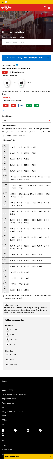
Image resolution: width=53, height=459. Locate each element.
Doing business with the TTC (13, 412)
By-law (4, 445)
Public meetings (8, 403)
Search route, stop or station (13, 37)
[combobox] (26, 42)
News (4, 416)
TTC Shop (5, 420)
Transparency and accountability (14, 394)
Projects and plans (9, 399)
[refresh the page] (6, 97)
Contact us (6, 381)
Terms (3, 441)
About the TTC (7, 390)
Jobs (3, 407)
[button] (26, 2)
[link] (26, 58)
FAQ (3, 424)
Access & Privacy (7, 449)
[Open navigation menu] (49, 7)
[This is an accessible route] (17, 65)
